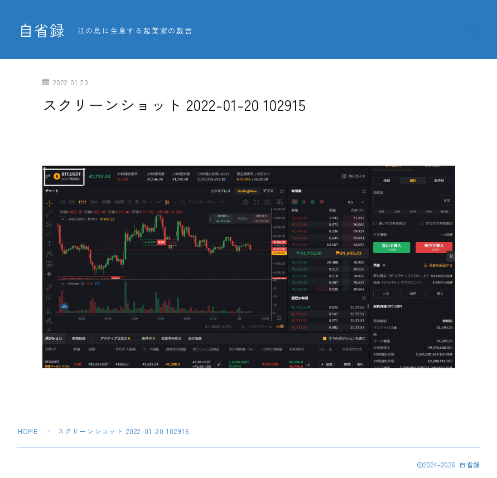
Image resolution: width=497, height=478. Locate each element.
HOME (28, 431)
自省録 (41, 30)
